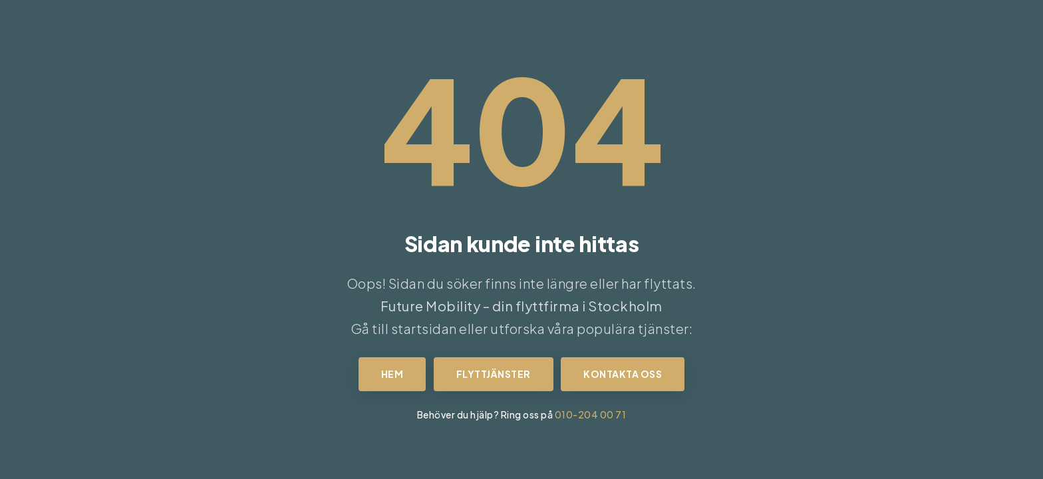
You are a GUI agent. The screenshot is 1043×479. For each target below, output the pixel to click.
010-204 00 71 (591, 414)
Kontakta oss (622, 374)
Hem (392, 374)
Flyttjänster (493, 374)
